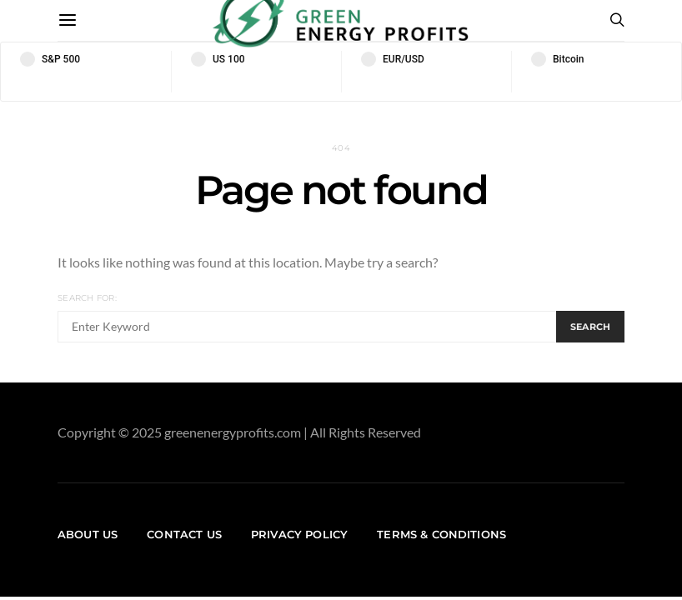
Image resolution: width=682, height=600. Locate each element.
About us (88, 534)
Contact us (184, 534)
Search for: (87, 297)
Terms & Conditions (441, 534)
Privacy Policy (299, 534)
